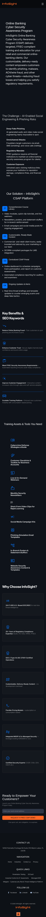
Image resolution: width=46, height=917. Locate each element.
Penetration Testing (19, 874)
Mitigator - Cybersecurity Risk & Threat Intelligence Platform (23, 882)
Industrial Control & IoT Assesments (17, 878)
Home (10, 862)
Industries (17, 862)
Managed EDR (36, 878)
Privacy (35, 862)
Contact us (27, 862)
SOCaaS (31, 874)
